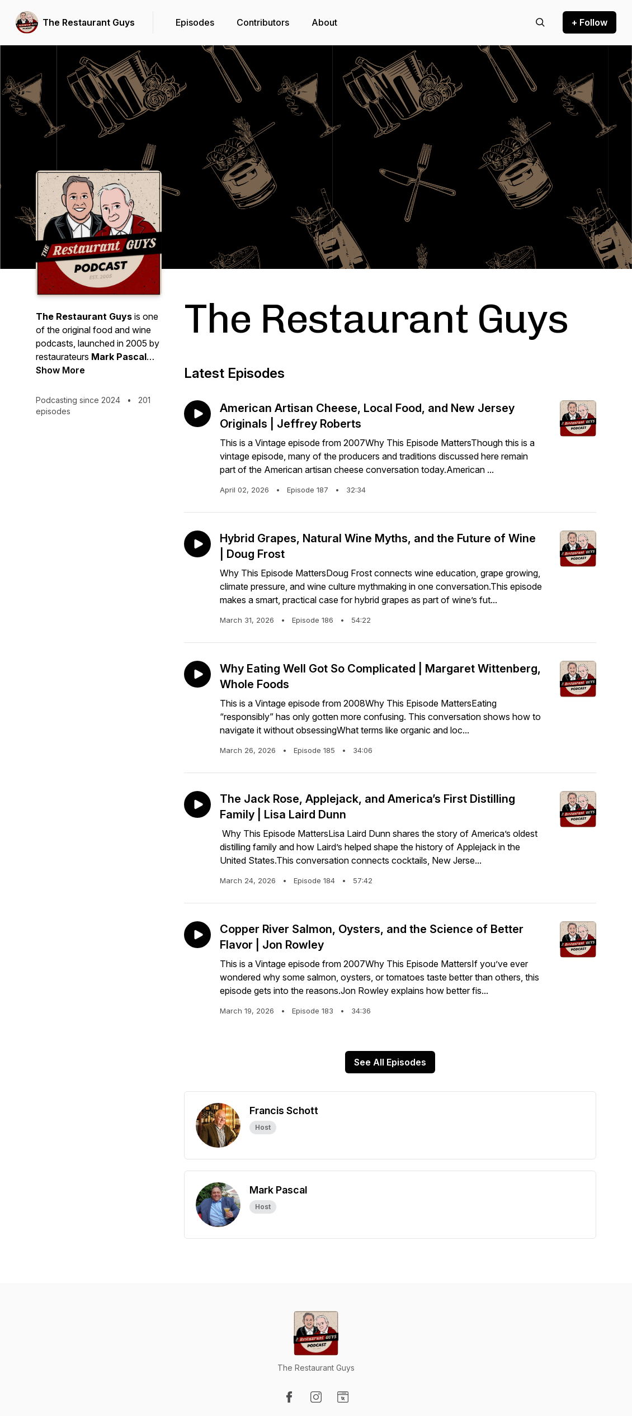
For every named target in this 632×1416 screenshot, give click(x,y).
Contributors (263, 22)
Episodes (195, 22)
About (324, 22)
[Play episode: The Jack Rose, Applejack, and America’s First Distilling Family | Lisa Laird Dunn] (197, 804)
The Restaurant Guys (89, 22)
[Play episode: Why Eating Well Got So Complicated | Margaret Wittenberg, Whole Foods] (197, 674)
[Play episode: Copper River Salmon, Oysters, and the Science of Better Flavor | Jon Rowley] (197, 934)
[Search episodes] (540, 22)
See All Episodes (390, 1062)
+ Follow (589, 22)
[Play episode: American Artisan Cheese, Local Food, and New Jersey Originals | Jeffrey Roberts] (197, 413)
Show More (60, 370)
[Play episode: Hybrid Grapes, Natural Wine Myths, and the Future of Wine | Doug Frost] (197, 544)
